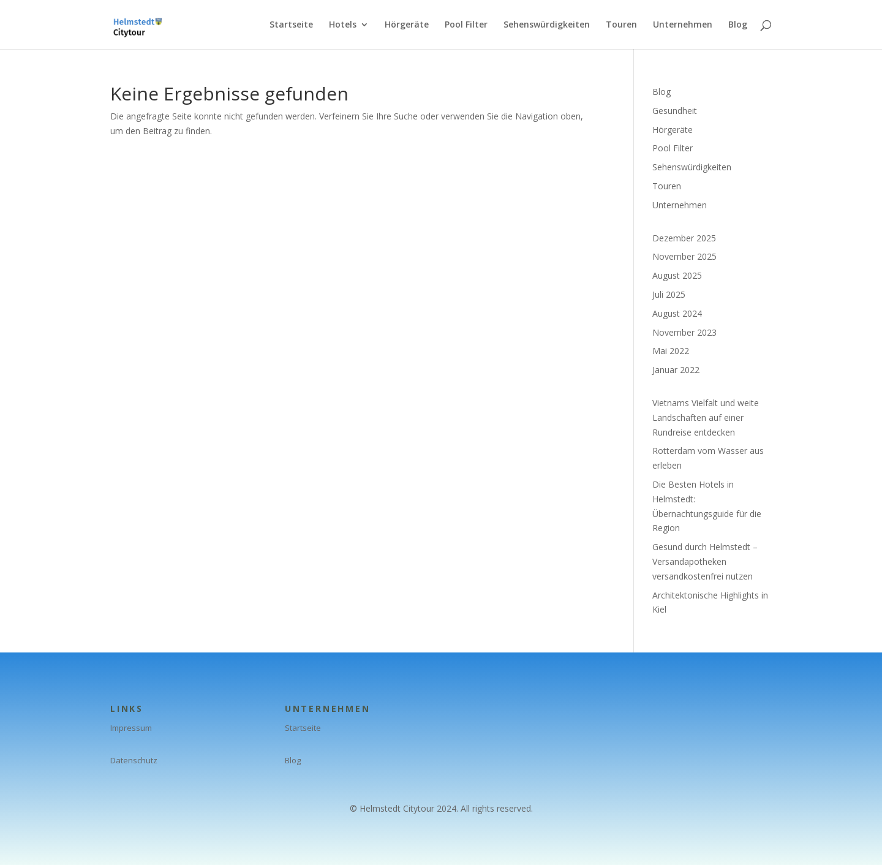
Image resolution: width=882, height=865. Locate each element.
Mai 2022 (670, 351)
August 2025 (677, 275)
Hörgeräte (407, 25)
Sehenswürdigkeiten (546, 25)
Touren (621, 25)
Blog (737, 25)
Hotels (342, 25)
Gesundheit (674, 110)
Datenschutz (133, 760)
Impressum (131, 727)
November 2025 (684, 256)
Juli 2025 (668, 294)
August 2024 (677, 313)
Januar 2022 (675, 370)
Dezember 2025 (684, 238)
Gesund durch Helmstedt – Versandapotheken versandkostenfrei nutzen (705, 561)
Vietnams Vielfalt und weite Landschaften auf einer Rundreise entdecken (705, 417)
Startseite (291, 25)
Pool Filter (466, 25)
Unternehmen (682, 25)
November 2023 (684, 332)
